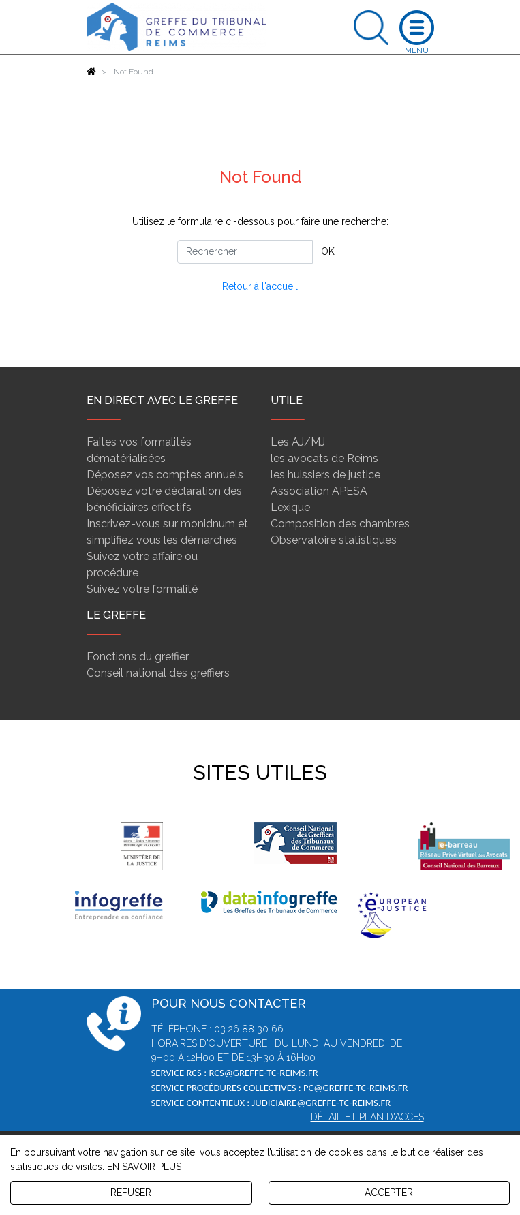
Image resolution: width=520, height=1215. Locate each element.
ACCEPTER (389, 1192)
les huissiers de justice (325, 474)
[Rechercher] (245, 252)
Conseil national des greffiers (158, 672)
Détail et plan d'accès (367, 1116)
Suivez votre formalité (142, 589)
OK (328, 251)
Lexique (290, 507)
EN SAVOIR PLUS (144, 1166)
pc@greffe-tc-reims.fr (355, 1087)
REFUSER (130, 1192)
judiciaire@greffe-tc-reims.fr (321, 1102)
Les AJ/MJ (298, 441)
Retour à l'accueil (260, 286)
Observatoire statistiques (334, 540)
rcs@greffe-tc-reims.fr (263, 1072)
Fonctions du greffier (138, 656)
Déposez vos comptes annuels (165, 474)
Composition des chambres (340, 523)
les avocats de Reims (324, 458)
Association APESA (319, 491)
